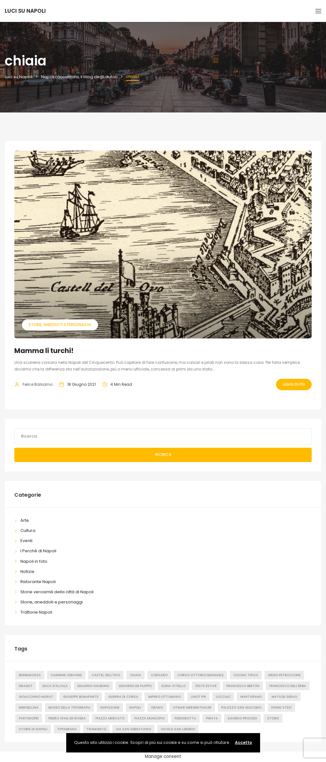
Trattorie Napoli (36, 612)
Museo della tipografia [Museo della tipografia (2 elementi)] (69, 707)
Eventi (26, 541)
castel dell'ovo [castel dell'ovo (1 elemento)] (106, 675)
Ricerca (163, 454)
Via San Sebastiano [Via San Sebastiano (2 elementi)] (133, 729)
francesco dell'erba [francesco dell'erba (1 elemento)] (287, 686)
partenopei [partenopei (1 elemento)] (29, 718)
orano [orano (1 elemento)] (157, 707)
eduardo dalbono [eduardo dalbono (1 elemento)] (93, 686)
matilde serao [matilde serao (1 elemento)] (284, 697)
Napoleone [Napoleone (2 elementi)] (109, 707)
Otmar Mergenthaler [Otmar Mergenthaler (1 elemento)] (192, 707)
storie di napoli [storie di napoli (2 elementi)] (33, 729)
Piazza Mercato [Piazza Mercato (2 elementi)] (110, 718)
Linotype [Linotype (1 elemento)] (198, 697)
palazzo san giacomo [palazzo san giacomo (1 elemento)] (241, 707)
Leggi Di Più (294, 384)
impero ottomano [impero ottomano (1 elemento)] (164, 697)
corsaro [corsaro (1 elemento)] (159, 675)
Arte (24, 520)
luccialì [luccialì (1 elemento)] (223, 697)
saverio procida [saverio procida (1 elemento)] (242, 718)
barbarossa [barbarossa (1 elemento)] (30, 675)
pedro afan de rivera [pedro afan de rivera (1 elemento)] (67, 718)
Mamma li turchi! (44, 350)
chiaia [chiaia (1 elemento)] (135, 675)
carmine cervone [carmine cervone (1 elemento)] (66, 675)
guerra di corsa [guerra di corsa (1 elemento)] (123, 697)
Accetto (243, 742)
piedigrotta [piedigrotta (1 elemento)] (185, 718)
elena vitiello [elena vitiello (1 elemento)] (173, 686)
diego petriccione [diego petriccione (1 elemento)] (284, 675)
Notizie (27, 571)
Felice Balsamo (38, 384)
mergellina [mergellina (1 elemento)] (29, 707)
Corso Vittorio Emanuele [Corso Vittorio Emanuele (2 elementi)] (200, 675)
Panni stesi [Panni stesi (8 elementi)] (281, 707)
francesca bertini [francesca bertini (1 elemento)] (242, 686)
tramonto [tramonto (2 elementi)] (96, 729)
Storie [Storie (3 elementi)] (273, 718)
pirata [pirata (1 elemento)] (212, 718)
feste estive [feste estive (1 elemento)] (205, 686)
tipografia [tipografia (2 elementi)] (67, 729)
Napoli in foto (33, 561)
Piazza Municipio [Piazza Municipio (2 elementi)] (149, 718)
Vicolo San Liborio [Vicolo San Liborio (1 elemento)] (178, 729)
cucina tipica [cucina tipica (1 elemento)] (245, 675)
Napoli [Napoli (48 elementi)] (135, 707)
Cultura (27, 530)
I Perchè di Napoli (38, 551)
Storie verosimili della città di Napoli (57, 592)
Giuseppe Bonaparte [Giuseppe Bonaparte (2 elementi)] (80, 697)
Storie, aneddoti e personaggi (60, 324)
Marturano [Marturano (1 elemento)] (251, 697)
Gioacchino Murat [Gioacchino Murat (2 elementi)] (36, 697)
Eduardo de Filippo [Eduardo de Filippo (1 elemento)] (135, 686)
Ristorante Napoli (38, 582)
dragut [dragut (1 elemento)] (25, 686)
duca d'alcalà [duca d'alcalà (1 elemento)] (54, 686)
